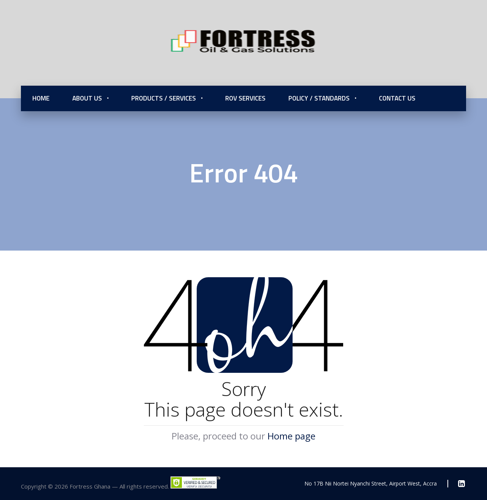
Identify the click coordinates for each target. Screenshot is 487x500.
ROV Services (245, 98)
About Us (87, 98)
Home (40, 98)
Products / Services (163, 98)
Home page (291, 436)
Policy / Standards (319, 98)
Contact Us (397, 98)
